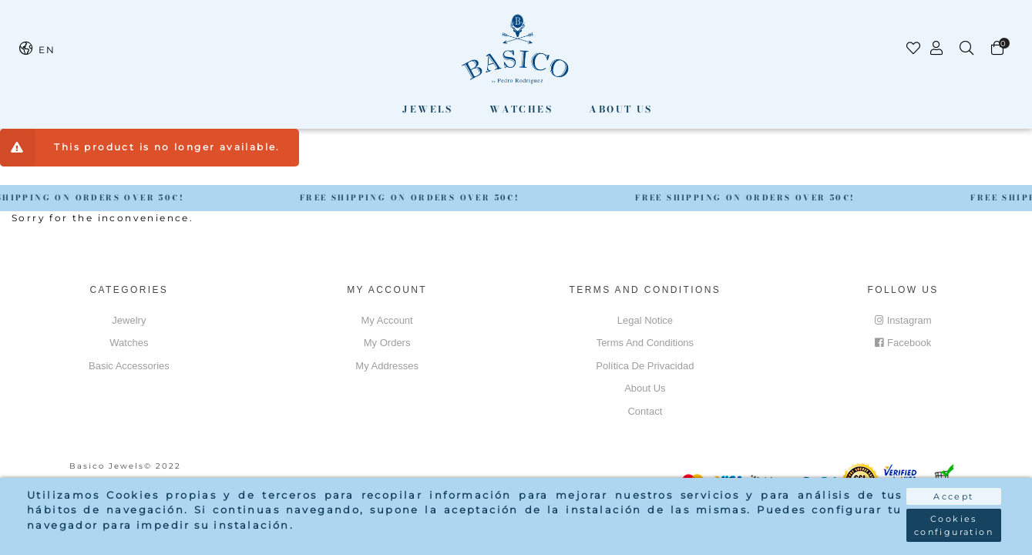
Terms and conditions (645, 342)
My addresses (387, 366)
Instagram (903, 320)
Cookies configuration (953, 525)
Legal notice (645, 320)
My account (387, 320)
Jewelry (129, 320)
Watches (521, 109)
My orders (387, 342)
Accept (953, 496)
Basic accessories (129, 366)
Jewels (427, 109)
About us (620, 109)
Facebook (903, 342)
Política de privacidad (645, 366)
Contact (644, 411)
